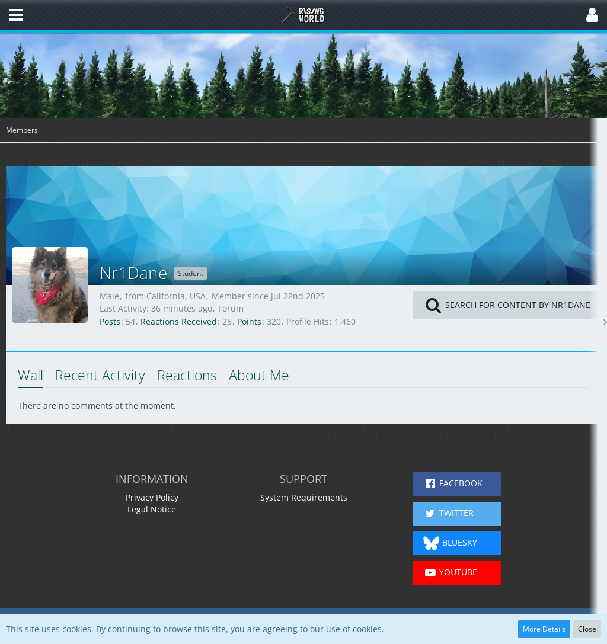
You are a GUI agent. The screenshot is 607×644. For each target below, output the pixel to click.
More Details (544, 629)
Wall (30, 375)
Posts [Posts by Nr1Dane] (110, 321)
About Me (259, 375)
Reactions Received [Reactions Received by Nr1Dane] (178, 321)
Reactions (187, 375)
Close (587, 629)
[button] (16, 14)
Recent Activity (100, 375)
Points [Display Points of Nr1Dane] (249, 321)
